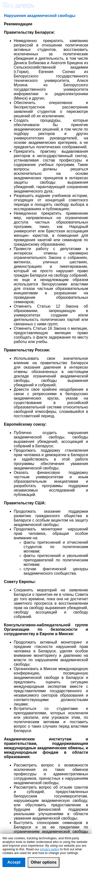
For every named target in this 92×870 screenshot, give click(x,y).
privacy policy (49, 849)
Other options (43, 862)
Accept (13, 862)
